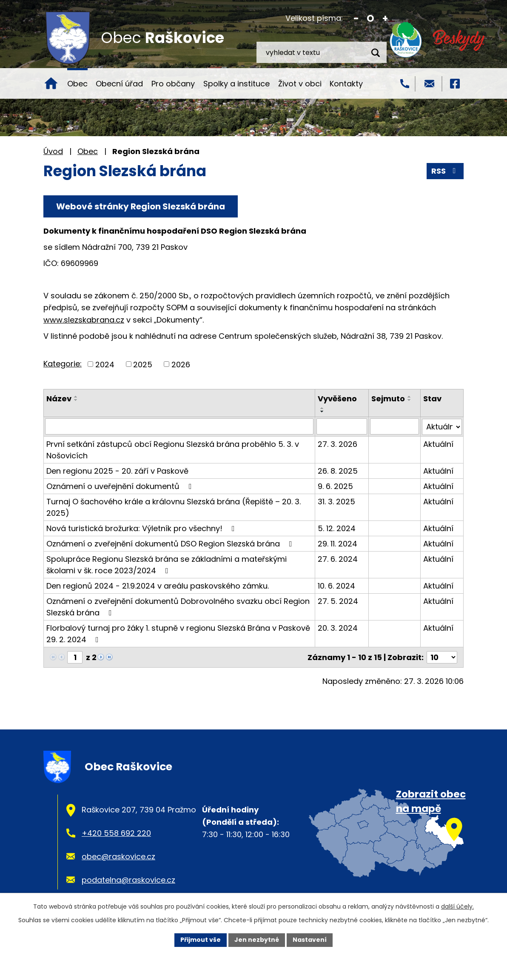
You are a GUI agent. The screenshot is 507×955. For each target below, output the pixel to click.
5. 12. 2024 (337, 528)
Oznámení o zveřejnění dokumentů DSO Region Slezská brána (171, 543)
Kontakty (346, 83)
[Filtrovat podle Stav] (442, 426)
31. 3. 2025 (336, 501)
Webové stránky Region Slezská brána (140, 206)
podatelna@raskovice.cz (128, 879)
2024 (104, 364)
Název (58, 398)
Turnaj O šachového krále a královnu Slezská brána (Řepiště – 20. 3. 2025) (173, 507)
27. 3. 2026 (337, 443)
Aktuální (438, 443)
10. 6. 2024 (336, 585)
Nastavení (310, 939)
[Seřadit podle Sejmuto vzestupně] (409, 396)
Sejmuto (388, 398)
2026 (180, 364)
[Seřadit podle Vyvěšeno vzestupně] (322, 408)
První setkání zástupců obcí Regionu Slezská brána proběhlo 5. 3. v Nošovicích (172, 449)
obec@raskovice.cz (118, 856)
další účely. (457, 906)
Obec (77, 83)
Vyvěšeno (337, 398)
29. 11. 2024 (337, 543)
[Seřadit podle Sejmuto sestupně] (409, 400)
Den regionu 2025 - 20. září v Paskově (117, 470)
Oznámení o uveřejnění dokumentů (120, 485)
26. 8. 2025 (338, 470)
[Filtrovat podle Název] (179, 426)
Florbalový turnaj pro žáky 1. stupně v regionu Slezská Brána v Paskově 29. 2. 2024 (178, 633)
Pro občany (173, 83)
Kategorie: (62, 363)
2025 (142, 364)
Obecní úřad (119, 83)
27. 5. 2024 (338, 600)
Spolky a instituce (236, 83)
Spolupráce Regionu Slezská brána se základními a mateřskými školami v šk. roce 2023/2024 (166, 564)
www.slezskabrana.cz (83, 320)
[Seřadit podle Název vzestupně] (76, 396)
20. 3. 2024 (338, 627)
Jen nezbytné (256, 939)
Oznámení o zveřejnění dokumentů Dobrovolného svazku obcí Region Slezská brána (178, 606)
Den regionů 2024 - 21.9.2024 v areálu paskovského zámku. (157, 585)
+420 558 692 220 (116, 832)
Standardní (370, 18)
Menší (356, 18)
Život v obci (300, 83)
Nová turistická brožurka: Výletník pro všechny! (142, 528)
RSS (445, 171)
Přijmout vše (200, 939)
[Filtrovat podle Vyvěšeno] (341, 426)
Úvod (51, 83)
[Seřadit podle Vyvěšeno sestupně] (322, 411)
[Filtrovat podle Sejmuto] (394, 426)
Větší (385, 18)
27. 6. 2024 (338, 558)
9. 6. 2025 (335, 485)
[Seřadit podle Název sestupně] (76, 400)
